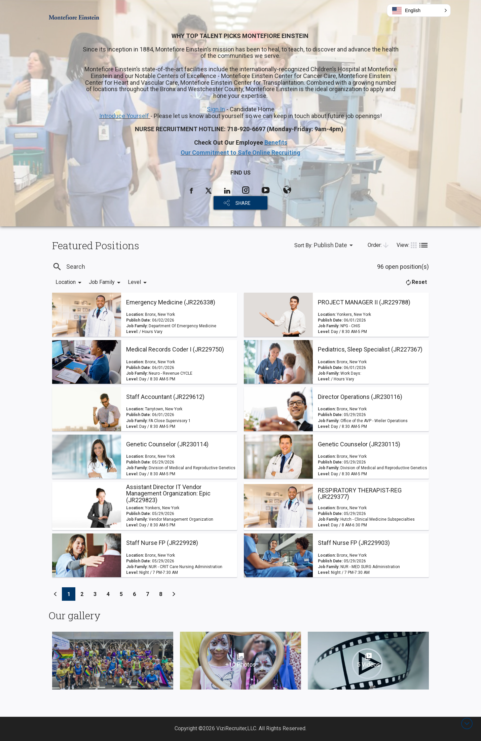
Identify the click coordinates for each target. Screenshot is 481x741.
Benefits (275, 142)
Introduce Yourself (124, 115)
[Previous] (55, 594)
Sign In (216, 109)
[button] (418, 10)
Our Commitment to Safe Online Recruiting (240, 152)
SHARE (243, 203)
